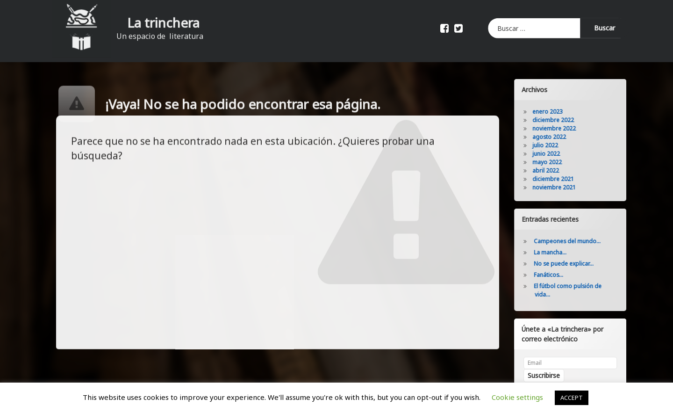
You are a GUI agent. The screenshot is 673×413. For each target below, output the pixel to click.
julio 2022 (558, 145)
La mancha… (562, 252)
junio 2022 (559, 154)
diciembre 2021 (566, 179)
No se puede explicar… (576, 264)
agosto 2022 (562, 137)
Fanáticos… (561, 275)
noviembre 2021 (566, 187)
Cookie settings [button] (517, 397)
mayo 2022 (559, 162)
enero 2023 (560, 112)
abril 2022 (558, 170)
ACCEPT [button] (571, 397)
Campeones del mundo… (579, 241)
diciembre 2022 (566, 120)
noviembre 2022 (566, 128)
